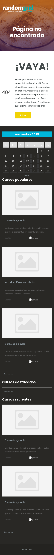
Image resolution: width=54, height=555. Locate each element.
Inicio (23, 115)
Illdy (30, 549)
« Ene (26, 175)
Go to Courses (8, 374)
